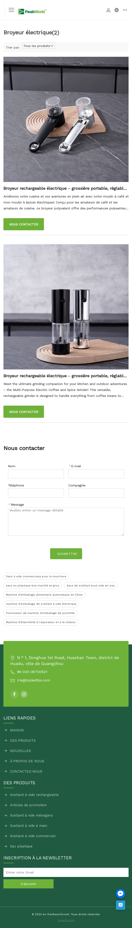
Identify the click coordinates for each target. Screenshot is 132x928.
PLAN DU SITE (66, 920)
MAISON (17, 730)
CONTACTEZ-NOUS (26, 771)
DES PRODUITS (23, 740)
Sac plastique (21, 846)
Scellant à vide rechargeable (34, 795)
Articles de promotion (28, 805)
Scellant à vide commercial (33, 836)
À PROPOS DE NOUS (27, 761)
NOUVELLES (20, 751)
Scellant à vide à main (28, 826)
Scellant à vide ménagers (31, 815)
